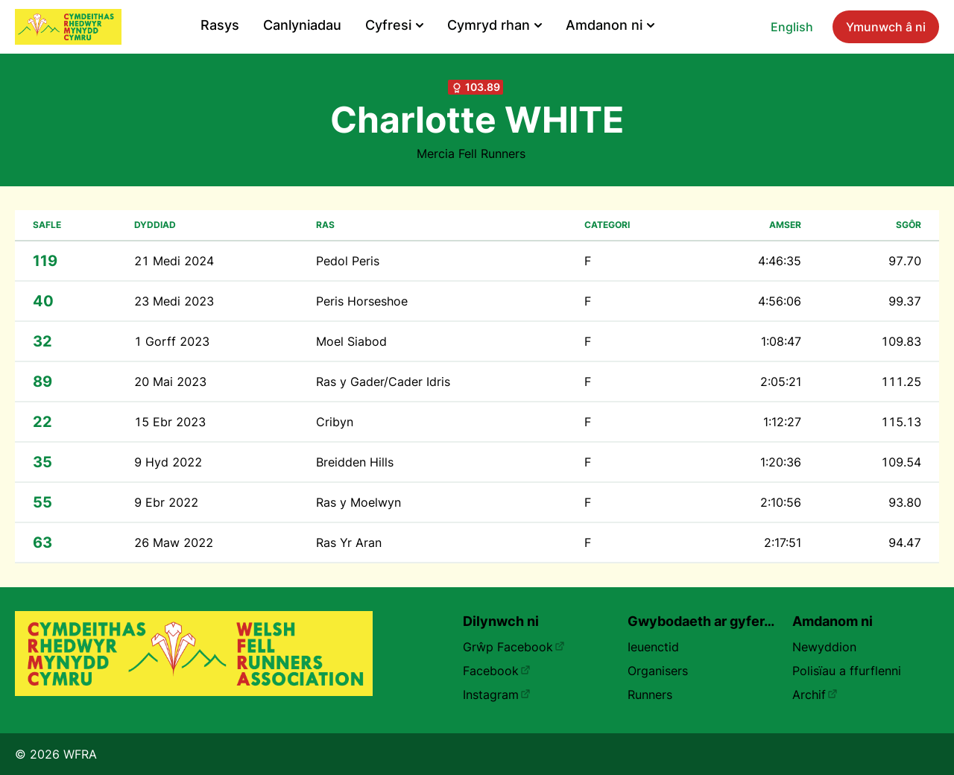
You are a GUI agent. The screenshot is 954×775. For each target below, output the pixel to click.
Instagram (497, 694)
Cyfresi (394, 25)
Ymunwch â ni (886, 26)
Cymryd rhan (494, 25)
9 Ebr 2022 (166, 502)
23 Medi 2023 (174, 301)
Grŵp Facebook (514, 646)
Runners (650, 694)
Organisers (658, 670)
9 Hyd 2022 (168, 462)
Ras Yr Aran (349, 542)
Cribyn (334, 421)
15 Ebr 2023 (170, 421)
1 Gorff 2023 (171, 341)
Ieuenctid (653, 646)
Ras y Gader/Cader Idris (383, 381)
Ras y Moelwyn (358, 502)
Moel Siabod (351, 341)
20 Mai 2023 (170, 381)
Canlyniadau (302, 25)
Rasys (219, 25)
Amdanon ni (610, 25)
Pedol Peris (347, 260)
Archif (815, 694)
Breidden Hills (355, 462)
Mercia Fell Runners (471, 153)
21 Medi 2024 (174, 260)
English (792, 26)
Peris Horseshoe (362, 301)
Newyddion (824, 646)
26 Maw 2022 (173, 542)
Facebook (497, 670)
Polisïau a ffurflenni (846, 670)
